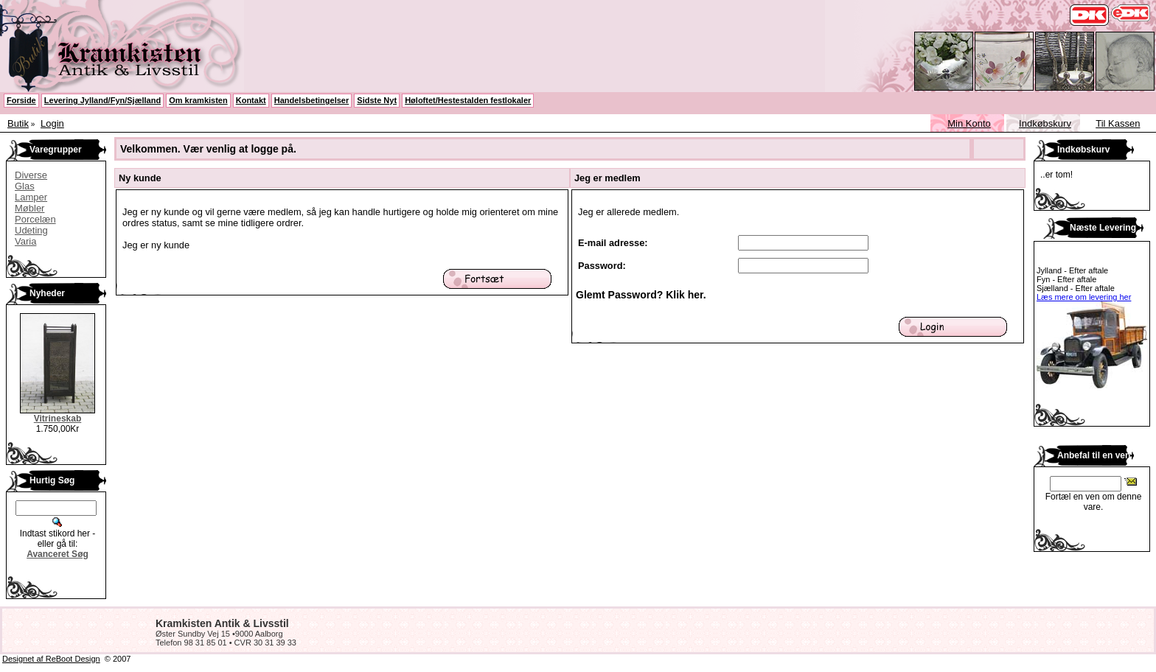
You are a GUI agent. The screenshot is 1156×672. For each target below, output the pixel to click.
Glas (25, 186)
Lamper (31, 197)
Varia (25, 241)
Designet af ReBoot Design (51, 658)
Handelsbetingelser (311, 100)
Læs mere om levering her (1084, 297)
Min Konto (969, 123)
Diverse (31, 175)
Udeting (31, 230)
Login (52, 123)
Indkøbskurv (1045, 123)
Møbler (29, 208)
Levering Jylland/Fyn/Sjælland (102, 100)
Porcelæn (35, 219)
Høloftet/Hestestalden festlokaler (468, 100)
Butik (18, 123)
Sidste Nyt (377, 100)
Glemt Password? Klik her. (641, 295)
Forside (21, 100)
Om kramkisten (198, 100)
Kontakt (251, 100)
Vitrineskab (57, 418)
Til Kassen (1118, 123)
